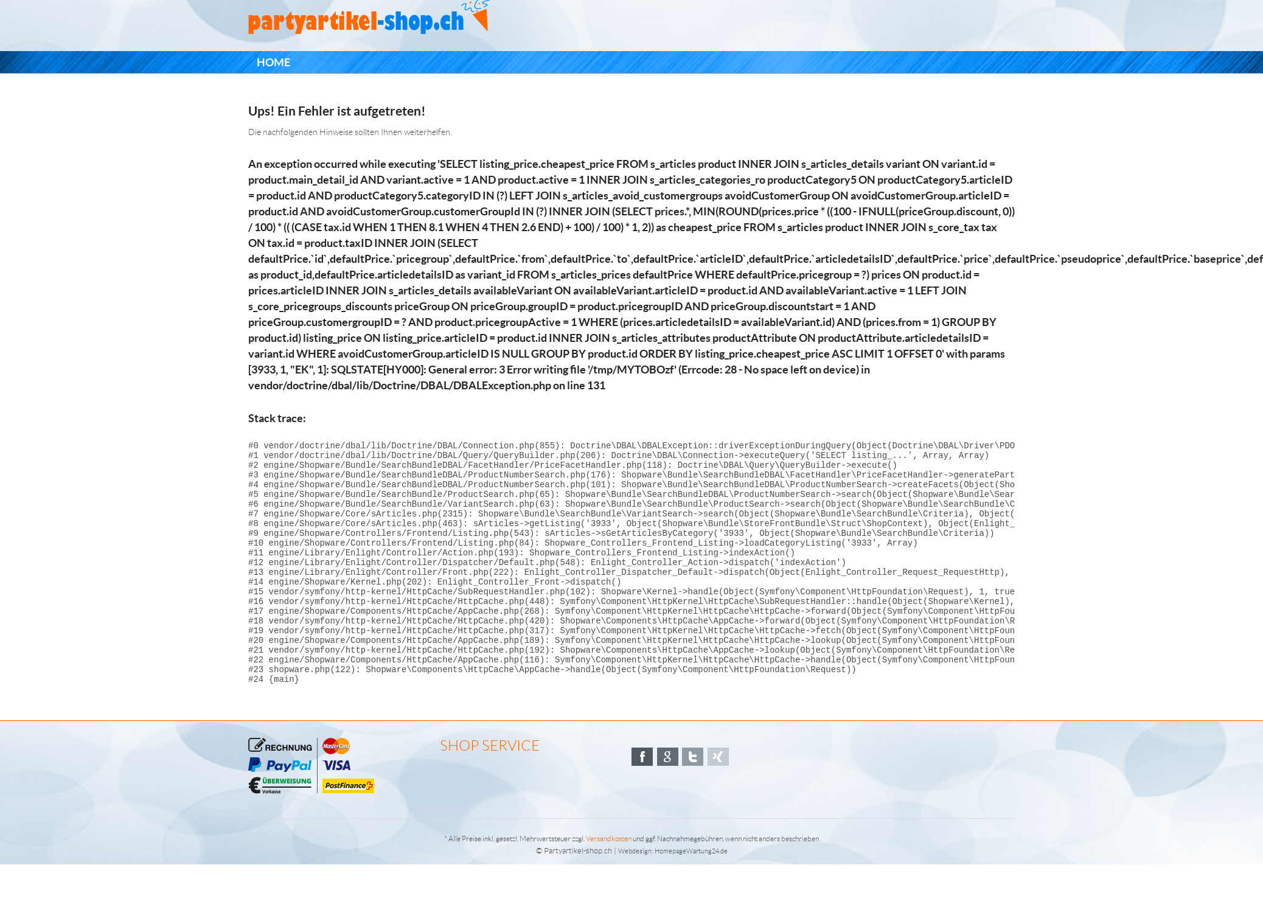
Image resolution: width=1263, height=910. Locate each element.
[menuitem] (273, 62)
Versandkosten (609, 884)
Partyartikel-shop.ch (578, 896)
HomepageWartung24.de (691, 896)
